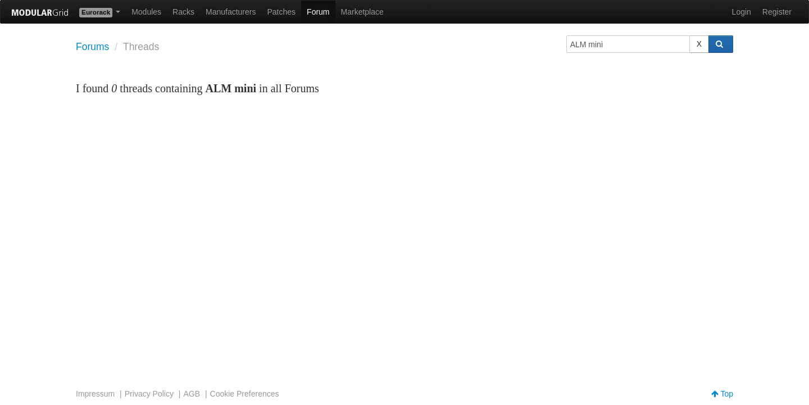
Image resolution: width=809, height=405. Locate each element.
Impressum (95, 393)
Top (722, 393)
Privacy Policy (149, 393)
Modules (146, 11)
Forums (92, 46)
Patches (281, 11)
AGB (191, 393)
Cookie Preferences (244, 393)
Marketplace (362, 11)
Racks (183, 11)
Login (741, 11)
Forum (318, 11)
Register (777, 11)
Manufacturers (231, 11)
